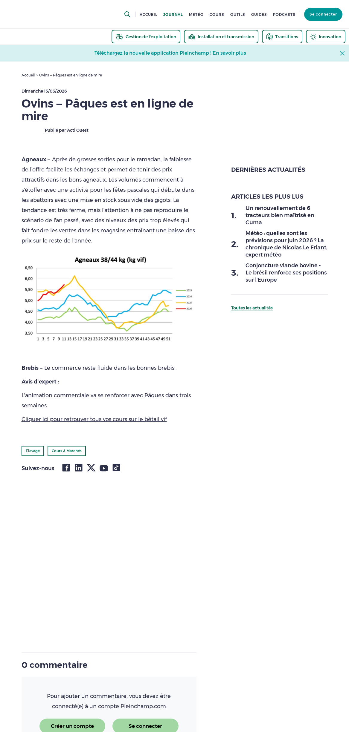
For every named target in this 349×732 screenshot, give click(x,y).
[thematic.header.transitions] (282, 36)
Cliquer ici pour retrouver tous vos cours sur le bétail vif (94, 419)
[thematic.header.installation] (221, 36)
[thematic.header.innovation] (325, 36)
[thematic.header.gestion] (146, 36)
